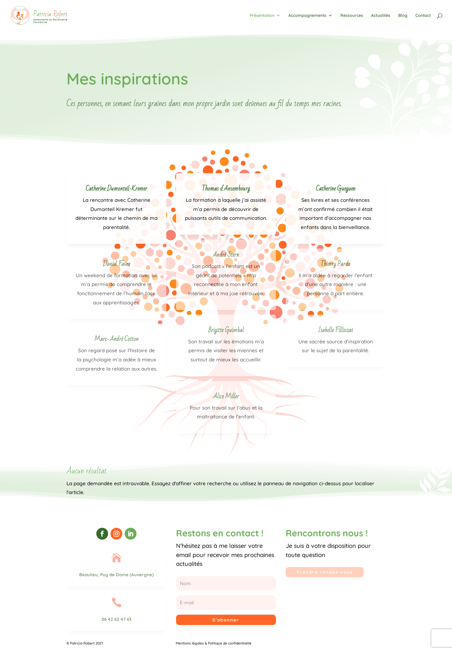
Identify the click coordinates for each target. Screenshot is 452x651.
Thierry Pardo (335, 264)
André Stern (226, 255)
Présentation (262, 15)
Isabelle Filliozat (335, 330)
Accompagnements (307, 15)
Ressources (351, 15)
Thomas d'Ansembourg (226, 188)
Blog (402, 15)
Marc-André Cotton (116, 339)
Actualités (380, 15)
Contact (423, 15)
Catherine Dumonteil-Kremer (116, 188)
